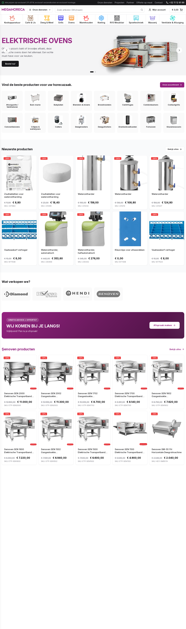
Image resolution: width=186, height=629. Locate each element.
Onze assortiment (172, 85)
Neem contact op (93, 571)
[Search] (141, 9)
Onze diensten (104, 2)
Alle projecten (175, 478)
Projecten (119, 2)
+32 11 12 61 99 (175, 2)
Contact (159, 2)
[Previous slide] (6, 50)
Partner (130, 2)
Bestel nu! (10, 64)
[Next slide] (179, 50)
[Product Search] (99, 9)
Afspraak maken (165, 325)
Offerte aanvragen (31, 571)
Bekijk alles (175, 149)
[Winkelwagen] (177, 10)
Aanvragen (154, 571)
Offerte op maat (144, 2)
